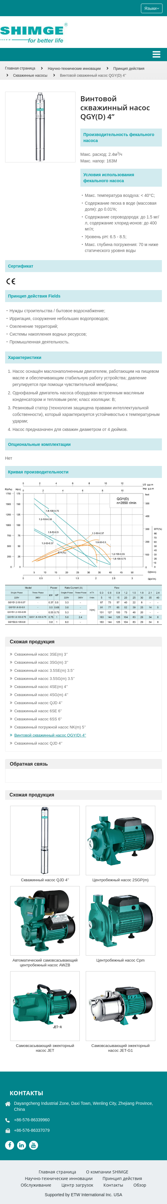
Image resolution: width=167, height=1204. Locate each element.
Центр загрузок (77, 1185)
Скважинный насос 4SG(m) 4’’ (41, 694)
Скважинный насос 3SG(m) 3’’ (41, 662)
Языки (151, 8)
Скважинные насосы (30, 75)
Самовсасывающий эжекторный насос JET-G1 (120, 1048)
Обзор (139, 1185)
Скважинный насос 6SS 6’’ (38, 719)
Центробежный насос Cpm (121, 960)
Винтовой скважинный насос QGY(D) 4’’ (50, 735)
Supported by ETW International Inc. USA (83, 1194)
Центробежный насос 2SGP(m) (120, 880)
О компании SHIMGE (107, 1172)
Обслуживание (36, 1185)
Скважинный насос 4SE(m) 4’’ (41, 686)
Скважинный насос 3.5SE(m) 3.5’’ (44, 670)
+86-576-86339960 (32, 1119)
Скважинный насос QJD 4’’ (38, 703)
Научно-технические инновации (74, 69)
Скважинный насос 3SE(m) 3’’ (41, 654)
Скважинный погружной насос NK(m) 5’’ (50, 727)
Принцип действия (129, 69)
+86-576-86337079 (32, 1130)
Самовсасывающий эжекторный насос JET (45, 1048)
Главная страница (20, 68)
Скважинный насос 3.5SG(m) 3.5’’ (44, 678)
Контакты (26, 1093)
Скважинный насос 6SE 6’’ (38, 711)
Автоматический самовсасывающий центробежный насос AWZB (45, 962)
